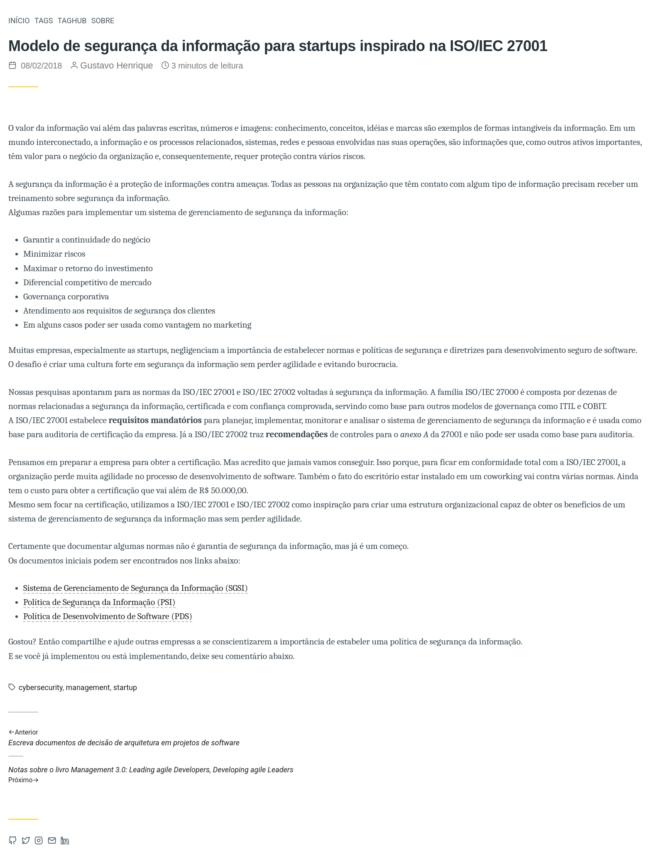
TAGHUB (72, 20)
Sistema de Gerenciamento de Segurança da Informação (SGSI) (135, 588)
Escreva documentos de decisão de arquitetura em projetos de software (325, 737)
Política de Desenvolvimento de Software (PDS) (107, 616)
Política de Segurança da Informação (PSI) (99, 602)
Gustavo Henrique (116, 65)
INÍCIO (19, 20)
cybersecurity (41, 687)
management (88, 687)
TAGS (43, 20)
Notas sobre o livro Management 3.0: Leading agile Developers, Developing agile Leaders (325, 774)
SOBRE (103, 20)
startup (125, 687)
